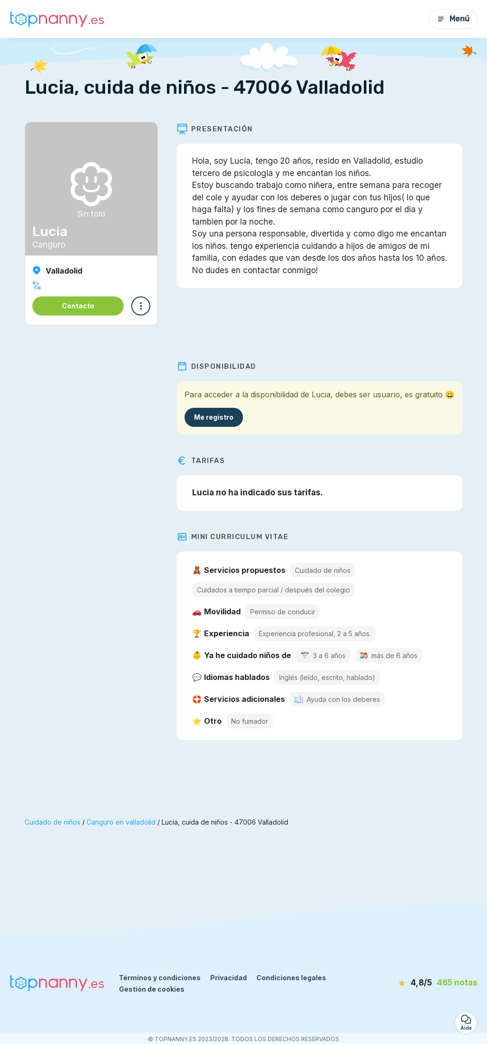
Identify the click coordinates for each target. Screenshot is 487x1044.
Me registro (214, 417)
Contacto (78, 306)
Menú (453, 18)
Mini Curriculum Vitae (233, 537)
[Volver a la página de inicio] (57, 19)
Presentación (215, 129)
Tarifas (201, 460)
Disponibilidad (216, 366)
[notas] (427, 983)
